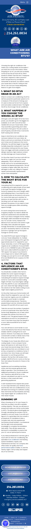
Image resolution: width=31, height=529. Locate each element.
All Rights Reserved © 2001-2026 (21, 526)
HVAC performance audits (12, 447)
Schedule (23, 517)
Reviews (19, 523)
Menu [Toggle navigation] (24, 2)
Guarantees (15, 521)
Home (7, 517)
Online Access (11, 526)
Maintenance (20, 519)
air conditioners (14, 440)
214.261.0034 (16, 33)
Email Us (14, 517)
